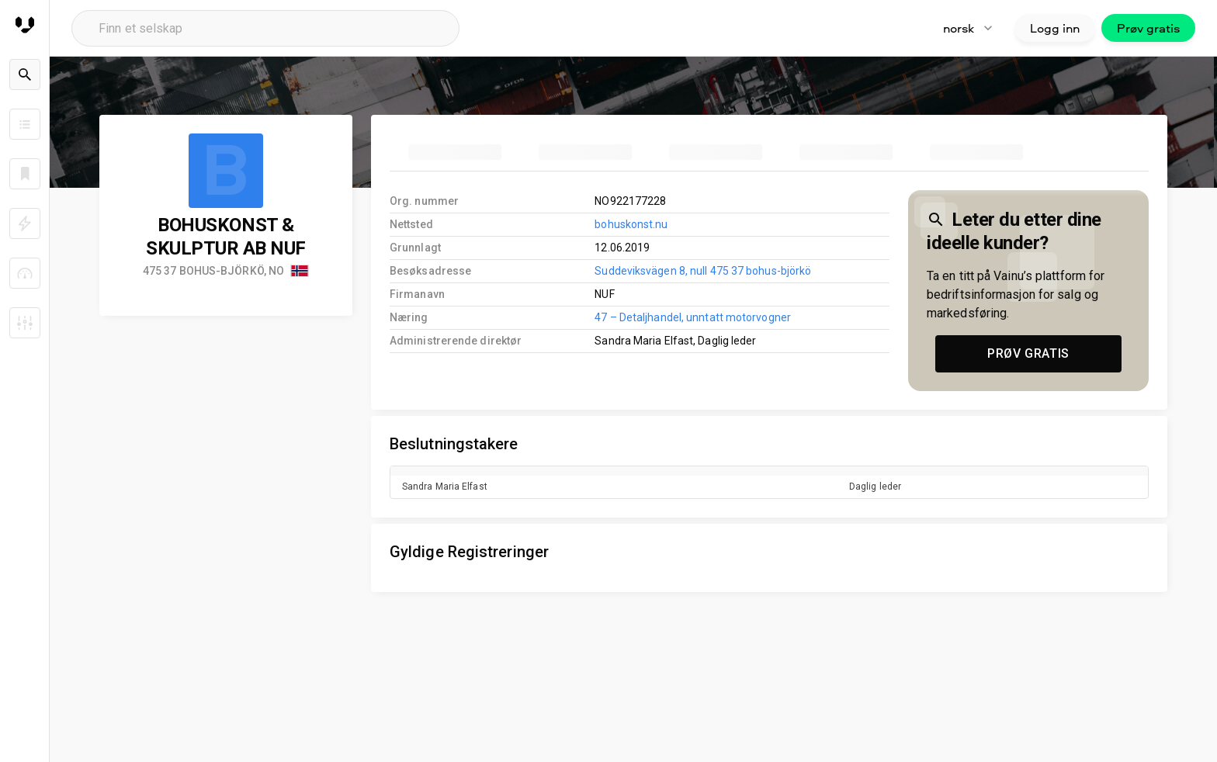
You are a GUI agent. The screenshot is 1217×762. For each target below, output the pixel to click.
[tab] (455, 152)
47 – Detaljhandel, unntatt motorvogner (693, 317)
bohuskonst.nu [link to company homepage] (631, 224)
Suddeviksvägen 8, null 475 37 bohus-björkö (703, 271)
